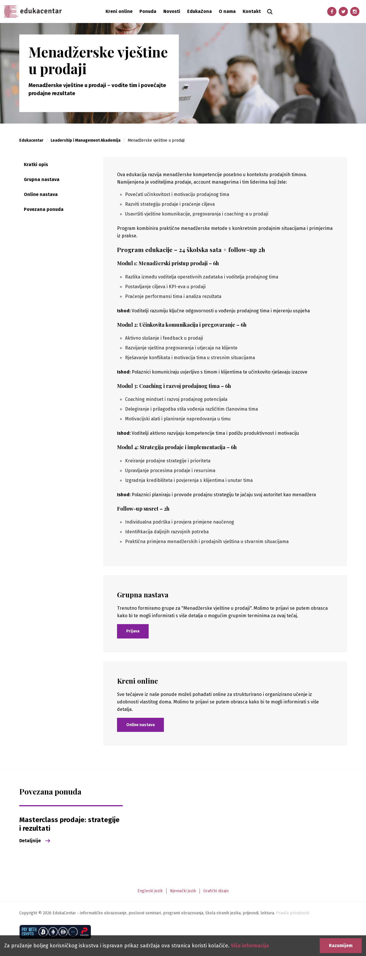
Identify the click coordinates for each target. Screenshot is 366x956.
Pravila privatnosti (292, 913)
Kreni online (119, 11)
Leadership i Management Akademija (85, 140)
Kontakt (252, 11)
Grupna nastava (42, 179)
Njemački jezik (183, 890)
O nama (227, 11)
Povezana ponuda (44, 209)
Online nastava (41, 194)
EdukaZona (199, 11)
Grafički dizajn (216, 890)
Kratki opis (36, 164)
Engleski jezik (150, 890)
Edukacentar (33, 11)
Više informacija (250, 945)
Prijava (132, 631)
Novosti (171, 11)
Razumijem (340, 945)
